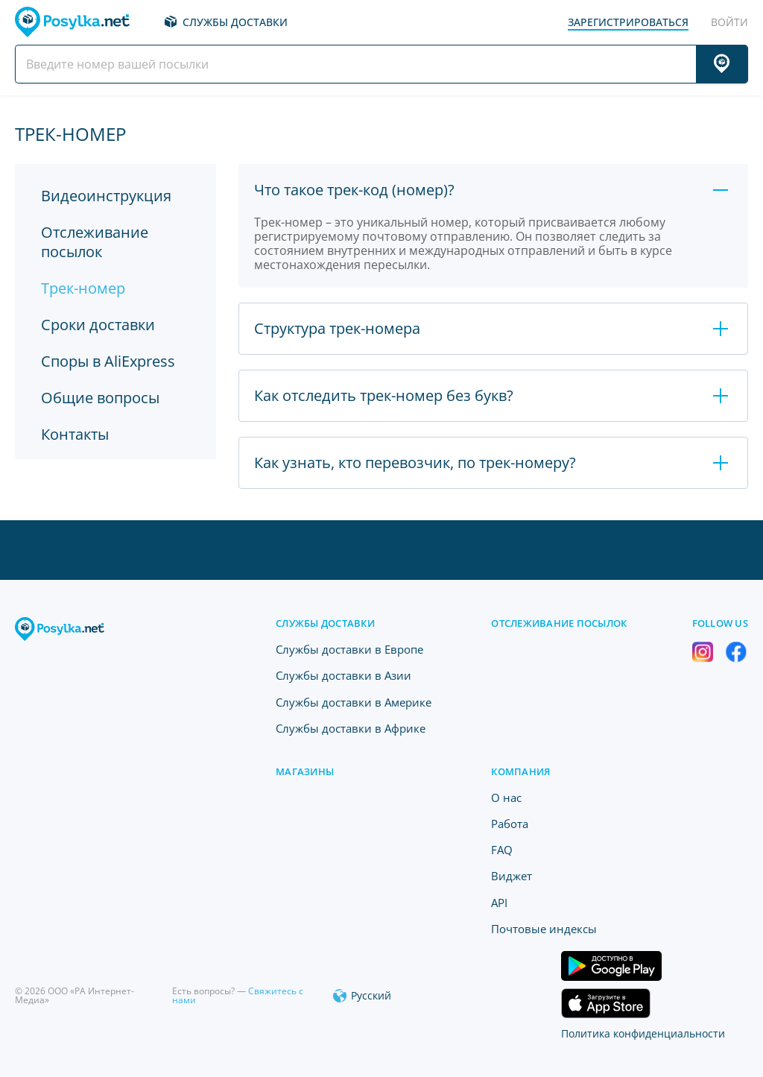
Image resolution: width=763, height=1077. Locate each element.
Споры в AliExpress (108, 361)
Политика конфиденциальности (643, 1033)
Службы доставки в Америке (353, 702)
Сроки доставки (98, 325)
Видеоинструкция (106, 196)
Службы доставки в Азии (343, 675)
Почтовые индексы (544, 928)
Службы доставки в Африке (350, 728)
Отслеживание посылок (94, 242)
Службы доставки (235, 22)
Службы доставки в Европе (349, 649)
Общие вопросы (100, 398)
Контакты (75, 434)
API (499, 902)
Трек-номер (83, 288)
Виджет (511, 875)
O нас (506, 797)
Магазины (305, 771)
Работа (509, 823)
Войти (729, 22)
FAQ (502, 849)
